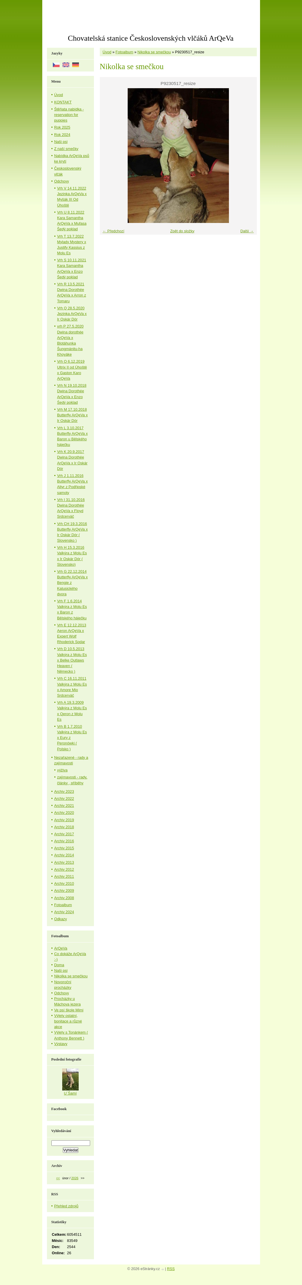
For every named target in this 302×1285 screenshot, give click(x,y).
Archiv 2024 (64, 912)
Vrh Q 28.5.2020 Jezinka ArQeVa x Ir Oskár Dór (72, 313)
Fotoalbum (124, 52)
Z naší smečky (66, 148)
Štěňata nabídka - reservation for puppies (69, 114)
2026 (74, 1178)
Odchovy (61, 181)
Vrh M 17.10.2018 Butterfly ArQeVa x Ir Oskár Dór (72, 415)
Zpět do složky (182, 231)
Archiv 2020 (64, 812)
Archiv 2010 (64, 883)
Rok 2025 (62, 127)
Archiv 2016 (64, 841)
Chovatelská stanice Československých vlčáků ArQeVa (150, 38)
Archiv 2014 (64, 855)
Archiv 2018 (64, 827)
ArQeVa (61, 948)
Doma (59, 965)
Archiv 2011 (64, 876)
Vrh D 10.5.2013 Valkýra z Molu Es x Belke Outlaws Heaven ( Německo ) (72, 660)
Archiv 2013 (64, 862)
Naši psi (61, 141)
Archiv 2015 (64, 848)
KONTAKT (63, 102)
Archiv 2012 (64, 869)
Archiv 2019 (64, 820)
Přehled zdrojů (66, 1206)
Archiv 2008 (64, 898)
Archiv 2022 (64, 798)
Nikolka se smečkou (154, 52)
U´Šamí (70, 1093)
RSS (171, 1269)
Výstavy (61, 1044)
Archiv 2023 (64, 791)
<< (58, 1178)
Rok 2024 (62, 134)
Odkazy (60, 919)
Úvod (107, 52)
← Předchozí (113, 231)
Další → (247, 231)
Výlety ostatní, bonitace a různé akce (68, 1021)
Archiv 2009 (64, 890)
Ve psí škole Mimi (69, 1010)
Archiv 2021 (64, 805)
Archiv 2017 (64, 834)
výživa (62, 770)
